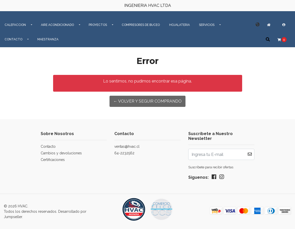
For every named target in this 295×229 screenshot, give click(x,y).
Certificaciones (53, 160)
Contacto (48, 146)
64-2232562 (124, 153)
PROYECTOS (98, 25)
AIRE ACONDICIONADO (57, 25)
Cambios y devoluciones (61, 153)
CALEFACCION (15, 25)
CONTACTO (13, 39)
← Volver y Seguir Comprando (147, 101)
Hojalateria (179, 25)
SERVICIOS (206, 25)
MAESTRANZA (47, 39)
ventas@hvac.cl (126, 146)
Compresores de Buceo (141, 25)
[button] (257, 24)
